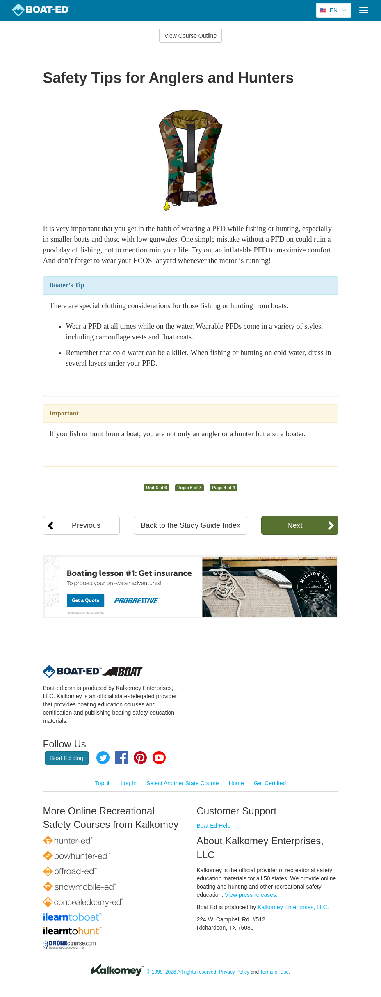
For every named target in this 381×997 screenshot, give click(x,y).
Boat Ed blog (66, 758)
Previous (86, 525)
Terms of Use (274, 972)
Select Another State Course (182, 783)
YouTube (159, 757)
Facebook (121, 757)
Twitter (103, 757)
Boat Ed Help (214, 826)
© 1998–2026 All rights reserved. (182, 972)
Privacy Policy (234, 972)
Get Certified (270, 783)
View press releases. (251, 895)
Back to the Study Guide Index (190, 525)
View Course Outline (190, 35)
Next (294, 525)
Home (236, 783)
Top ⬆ (103, 783)
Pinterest (140, 757)
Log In (129, 783)
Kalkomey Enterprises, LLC (292, 907)
